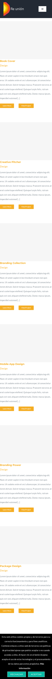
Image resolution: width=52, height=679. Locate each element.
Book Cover (7, 61)
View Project (26, 106)
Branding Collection (13, 263)
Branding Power (10, 465)
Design (4, 65)
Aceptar (36, 674)
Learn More (7, 106)
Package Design (10, 566)
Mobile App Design (12, 364)
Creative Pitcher (10, 162)
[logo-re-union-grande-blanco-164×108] (13, 3)
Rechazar (16, 674)
